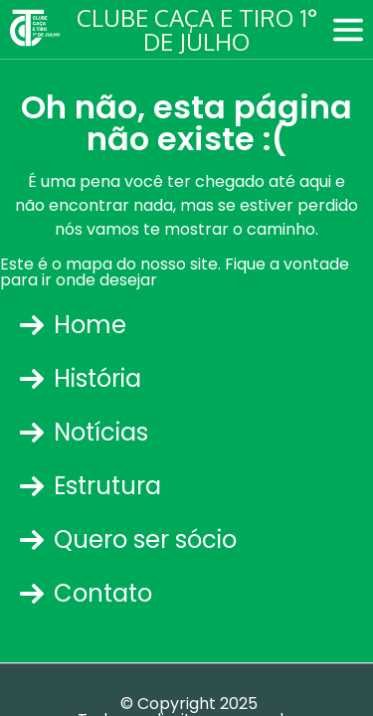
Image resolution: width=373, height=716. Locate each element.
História (80, 378)
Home (73, 324)
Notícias (84, 432)
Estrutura (90, 485)
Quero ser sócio (128, 539)
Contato (86, 593)
